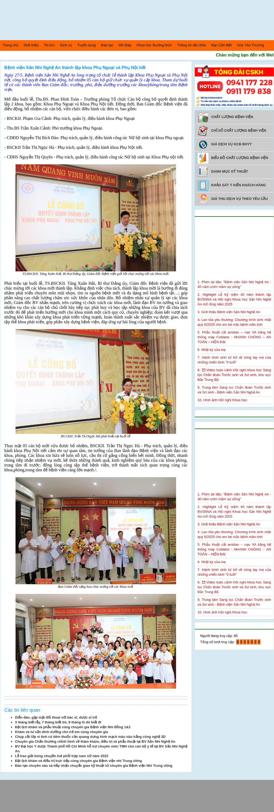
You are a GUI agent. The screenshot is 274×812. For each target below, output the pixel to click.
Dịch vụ (66, 45)
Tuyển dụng (86, 45)
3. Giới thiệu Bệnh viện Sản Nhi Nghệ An (228, 312)
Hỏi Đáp (125, 45)
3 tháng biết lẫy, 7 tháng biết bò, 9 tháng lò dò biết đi (58, 722)
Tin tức (49, 45)
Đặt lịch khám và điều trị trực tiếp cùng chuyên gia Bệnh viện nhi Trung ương (78, 761)
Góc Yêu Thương (250, 45)
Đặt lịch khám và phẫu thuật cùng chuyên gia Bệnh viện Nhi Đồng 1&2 (73, 727)
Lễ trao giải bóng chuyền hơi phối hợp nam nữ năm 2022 (61, 756)
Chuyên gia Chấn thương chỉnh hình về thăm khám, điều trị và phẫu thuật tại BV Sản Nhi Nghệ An (95, 741)
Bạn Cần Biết (221, 45)
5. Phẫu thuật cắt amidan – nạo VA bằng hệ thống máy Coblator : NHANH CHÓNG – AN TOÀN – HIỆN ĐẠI (234, 337)
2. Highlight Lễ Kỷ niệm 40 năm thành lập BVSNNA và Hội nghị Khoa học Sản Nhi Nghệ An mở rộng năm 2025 (234, 299)
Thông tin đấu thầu (191, 45)
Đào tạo (107, 45)
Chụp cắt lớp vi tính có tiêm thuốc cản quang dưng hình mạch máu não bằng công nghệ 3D (90, 737)
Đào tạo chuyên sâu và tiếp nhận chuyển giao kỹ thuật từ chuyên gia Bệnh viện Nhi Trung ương (93, 766)
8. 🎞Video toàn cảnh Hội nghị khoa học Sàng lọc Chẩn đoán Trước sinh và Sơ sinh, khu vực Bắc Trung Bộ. (234, 375)
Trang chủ (10, 45)
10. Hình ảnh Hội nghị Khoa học (222, 400)
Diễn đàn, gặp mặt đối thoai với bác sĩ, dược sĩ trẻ (56, 717)
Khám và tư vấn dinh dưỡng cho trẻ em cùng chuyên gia (61, 732)
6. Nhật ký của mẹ (211, 350)
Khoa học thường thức (154, 45)
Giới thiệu (31, 45)
